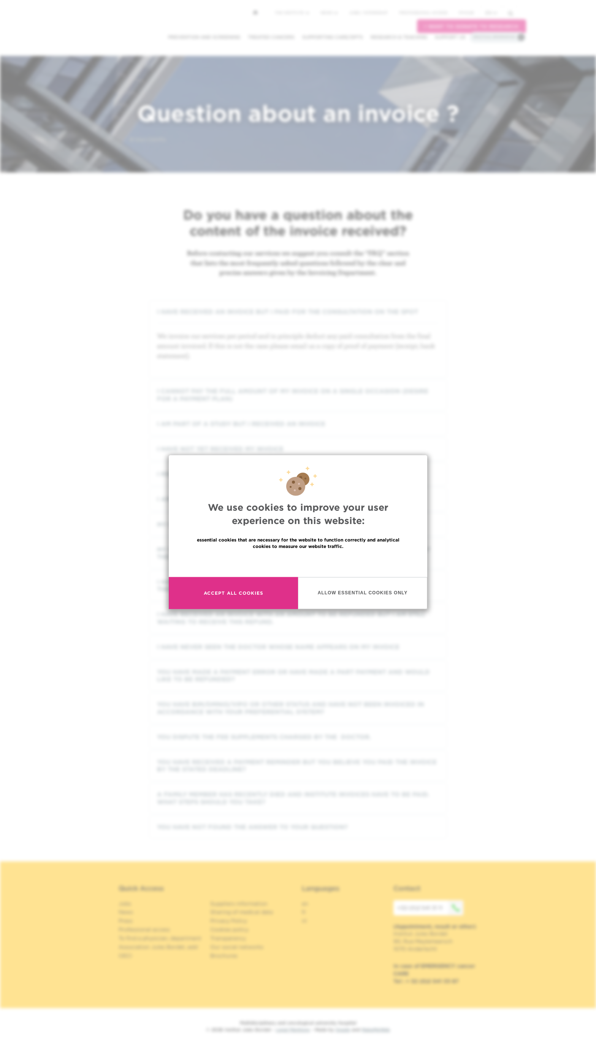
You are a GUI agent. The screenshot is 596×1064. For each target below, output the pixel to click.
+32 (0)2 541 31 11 (430, 907)
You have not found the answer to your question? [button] (298, 827)
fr (304, 912)
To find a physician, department (160, 938)
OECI (125, 956)
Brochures (224, 956)
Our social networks (236, 947)
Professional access (423, 12)
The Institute (292, 12)
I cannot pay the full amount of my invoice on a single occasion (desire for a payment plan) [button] (298, 395)
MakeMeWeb (375, 1029)
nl (304, 921)
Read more (298, 562)
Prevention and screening (204, 37)
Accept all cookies (233, 593)
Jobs (125, 904)
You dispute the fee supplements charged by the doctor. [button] (298, 737)
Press (126, 921)
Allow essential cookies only (363, 592)
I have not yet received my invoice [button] (298, 449)
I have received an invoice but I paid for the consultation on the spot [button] (298, 311)
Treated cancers (271, 37)
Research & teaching (399, 37)
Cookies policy (229, 929)
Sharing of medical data (241, 912)
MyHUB (466, 12)
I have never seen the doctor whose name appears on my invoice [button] (298, 647)
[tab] (298, 312)
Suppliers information (239, 904)
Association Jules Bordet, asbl (158, 947)
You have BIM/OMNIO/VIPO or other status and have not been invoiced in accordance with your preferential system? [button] (298, 708)
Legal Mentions (293, 1029)
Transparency (228, 938)
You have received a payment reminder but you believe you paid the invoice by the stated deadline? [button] (298, 765)
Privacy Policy (228, 921)
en (491, 13)
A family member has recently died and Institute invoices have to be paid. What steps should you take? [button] (298, 798)
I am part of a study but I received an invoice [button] (298, 424)
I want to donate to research (471, 26)
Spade (343, 1029)
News (329, 12)
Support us (450, 37)
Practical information (494, 37)
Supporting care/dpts (332, 37)
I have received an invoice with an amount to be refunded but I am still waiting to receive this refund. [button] (298, 618)
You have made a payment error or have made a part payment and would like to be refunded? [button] (298, 675)
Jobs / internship (368, 12)
